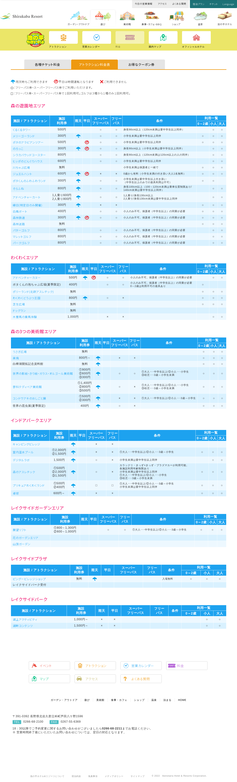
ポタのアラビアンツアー (28, 142)
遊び (102, 24)
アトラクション (96, 665)
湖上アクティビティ (25, 619)
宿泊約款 (76, 776)
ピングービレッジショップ (29, 579)
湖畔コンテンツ (23, 626)
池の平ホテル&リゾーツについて (47, 776)
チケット (213, 4)
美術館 (127, 24)
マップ (44, 678)
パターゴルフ (21, 230)
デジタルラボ (21, 460)
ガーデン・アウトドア (78, 24)
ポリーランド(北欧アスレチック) (33, 291)
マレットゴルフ (22, 236)
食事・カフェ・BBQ (152, 24)
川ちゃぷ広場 (21, 167)
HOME (182, 700)
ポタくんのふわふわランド (29, 181)
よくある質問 (179, 3)
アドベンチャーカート (26, 197)
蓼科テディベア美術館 (27, 387)
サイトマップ (138, 776)
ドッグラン (19, 310)
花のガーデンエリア (25, 538)
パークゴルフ (21, 243)
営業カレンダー (142, 665)
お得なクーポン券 (141, 64)
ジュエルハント (22, 174)
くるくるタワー (22, 130)
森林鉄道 (19, 218)
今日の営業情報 (143, 3)
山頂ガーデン (21, 544)
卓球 (16, 493)
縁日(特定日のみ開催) (27, 205)
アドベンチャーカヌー (27, 277)
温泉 (200, 24)
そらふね (18, 188)
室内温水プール (23, 452)
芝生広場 (19, 304)
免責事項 (93, 776)
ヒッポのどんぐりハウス (28, 161)
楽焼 (16, 358)
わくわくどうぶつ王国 (26, 298)
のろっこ (18, 148)
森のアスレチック (24, 472)
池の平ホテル (224, 24)
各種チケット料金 (47, 64)
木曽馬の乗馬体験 (25, 317)
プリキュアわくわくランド (29, 485)
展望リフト (19, 530)
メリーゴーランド (24, 136)
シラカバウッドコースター (29, 155)
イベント (46, 665)
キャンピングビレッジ (26, 444)
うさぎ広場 (20, 352)
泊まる (167, 700)
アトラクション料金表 (94, 64)
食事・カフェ (119, 700)
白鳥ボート (20, 211)
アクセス (162, 3)
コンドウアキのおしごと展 (29, 398)
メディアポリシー (114, 776)
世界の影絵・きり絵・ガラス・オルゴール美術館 (43, 373)
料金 (180, 665)
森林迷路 (19, 224)
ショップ (176, 24)
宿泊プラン (199, 4)
